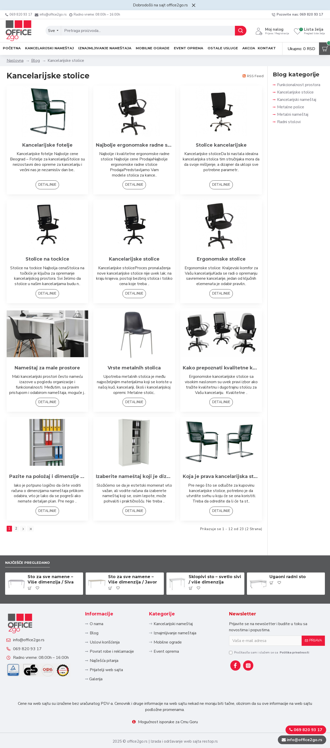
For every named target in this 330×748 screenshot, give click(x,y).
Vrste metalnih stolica (134, 368)
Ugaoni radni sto (287, 559)
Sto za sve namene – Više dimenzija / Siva (51, 562)
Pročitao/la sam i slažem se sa (269, 634)
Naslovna (15, 60)
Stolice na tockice (47, 259)
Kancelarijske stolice (134, 259)
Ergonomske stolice (221, 259)
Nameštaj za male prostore (47, 368)
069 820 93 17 (32, 644)
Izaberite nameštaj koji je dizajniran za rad (134, 476)
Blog (35, 60)
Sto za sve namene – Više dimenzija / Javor (132, 562)
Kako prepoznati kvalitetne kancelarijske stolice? (221, 368)
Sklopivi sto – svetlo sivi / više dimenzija (215, 562)
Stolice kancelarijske (221, 145)
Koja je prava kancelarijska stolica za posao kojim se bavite (221, 476)
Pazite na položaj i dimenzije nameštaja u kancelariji (47, 476)
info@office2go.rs (34, 630)
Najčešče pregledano (31, 544)
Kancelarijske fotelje (47, 145)
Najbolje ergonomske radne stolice (134, 145)
